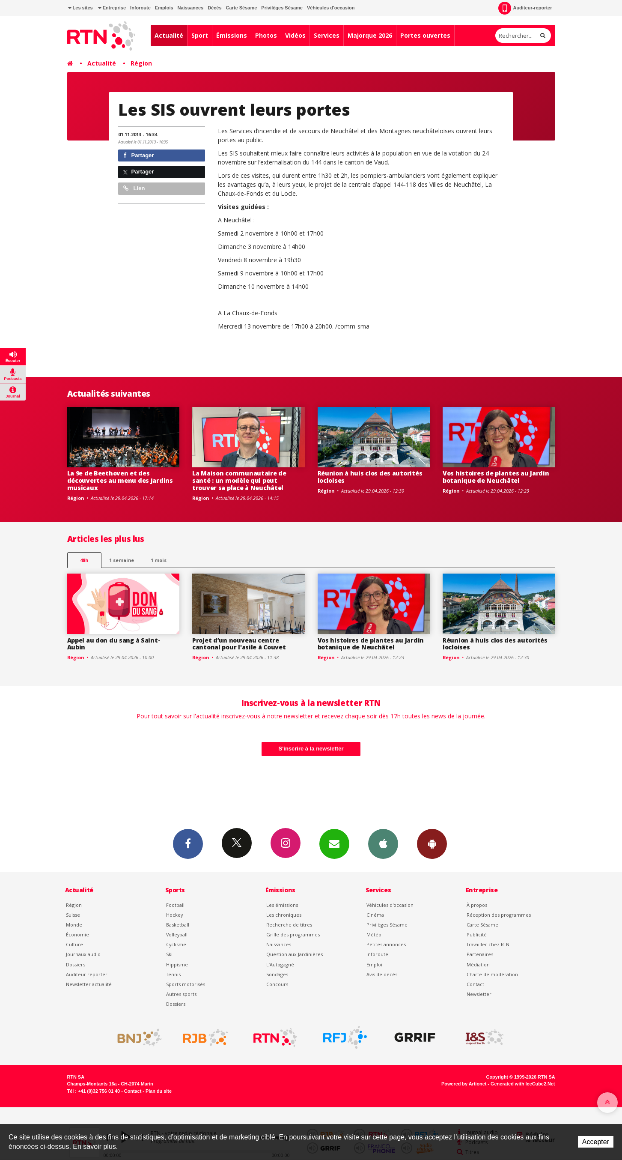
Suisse (73, 915)
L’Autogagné (280, 964)
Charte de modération (492, 974)
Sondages (277, 974)
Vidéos (295, 35)
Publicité (477, 934)
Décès (214, 7)
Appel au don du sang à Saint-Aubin (114, 644)
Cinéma (375, 915)
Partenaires (480, 954)
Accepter (595, 1141)
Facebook (188, 843)
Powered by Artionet (463, 1083)
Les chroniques (283, 915)
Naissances (191, 7)
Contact (475, 984)
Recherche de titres (289, 924)
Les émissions (282, 905)
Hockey (174, 915)
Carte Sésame (241, 7)
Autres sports (181, 994)
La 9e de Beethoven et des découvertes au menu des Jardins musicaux (120, 480)
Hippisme (177, 964)
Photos (266, 35)
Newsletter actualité (89, 984)
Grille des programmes (293, 934)
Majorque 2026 (370, 35)
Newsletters (334, 843)
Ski (169, 954)
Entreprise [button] (112, 7)
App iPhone (383, 843)
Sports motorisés (185, 984)
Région (141, 63)
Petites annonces (386, 944)
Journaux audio (83, 954)
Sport (199, 35)
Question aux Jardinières (294, 954)
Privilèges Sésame (282, 7)
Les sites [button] (80, 7)
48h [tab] (84, 560)
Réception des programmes (499, 915)
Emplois (164, 7)
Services (326, 35)
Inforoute (140, 7)
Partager (138, 155)
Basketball (177, 924)
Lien (134, 188)
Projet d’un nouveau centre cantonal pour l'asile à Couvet (239, 644)
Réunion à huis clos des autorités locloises (370, 476)
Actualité (169, 35)
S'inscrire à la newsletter (311, 748)
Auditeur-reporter (525, 8)
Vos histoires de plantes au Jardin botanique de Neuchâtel (496, 476)
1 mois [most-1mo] (159, 560)
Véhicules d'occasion (330, 7)
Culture (74, 944)
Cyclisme (176, 944)
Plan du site (159, 1091)
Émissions (231, 35)
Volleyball (176, 934)
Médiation (478, 964)
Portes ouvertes (425, 35)
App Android (432, 843)
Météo (373, 934)
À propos (477, 905)
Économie (77, 934)
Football (175, 905)
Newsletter (479, 994)
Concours (277, 984)
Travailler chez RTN (488, 944)
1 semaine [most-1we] (121, 560)
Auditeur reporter (86, 974)
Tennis (173, 974)
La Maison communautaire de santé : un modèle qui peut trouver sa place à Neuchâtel (239, 480)
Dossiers (75, 964)
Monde (74, 924)
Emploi (374, 964)
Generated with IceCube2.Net (523, 1083)
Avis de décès (381, 974)
